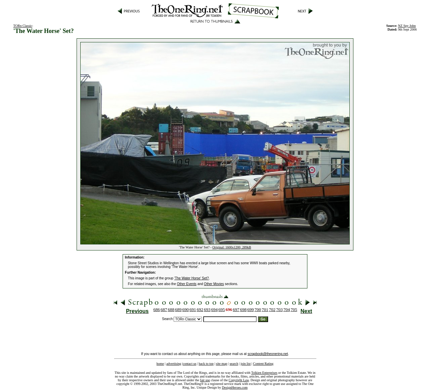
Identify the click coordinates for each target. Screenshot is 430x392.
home (160, 363)
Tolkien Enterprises (264, 373)
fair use (205, 380)
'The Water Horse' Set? (191, 278)
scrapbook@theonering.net (268, 354)
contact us (189, 363)
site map (221, 363)
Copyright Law (239, 380)
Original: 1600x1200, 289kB (231, 247)
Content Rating (263, 363)
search (233, 363)
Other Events (187, 284)
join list (246, 363)
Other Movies (214, 284)
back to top (206, 363)
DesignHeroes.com (235, 387)
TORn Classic (22, 26)
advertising (173, 363)
